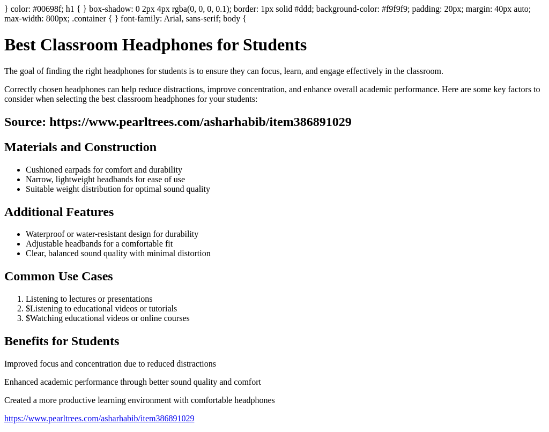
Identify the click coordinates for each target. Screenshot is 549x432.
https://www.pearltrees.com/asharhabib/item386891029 (99, 418)
